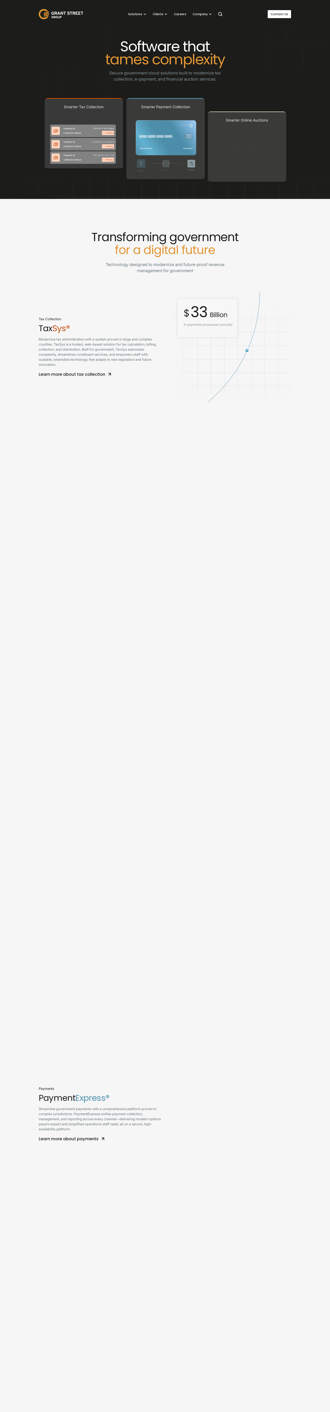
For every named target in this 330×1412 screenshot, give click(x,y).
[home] (61, 14)
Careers (180, 14)
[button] (137, 14)
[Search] (220, 14)
